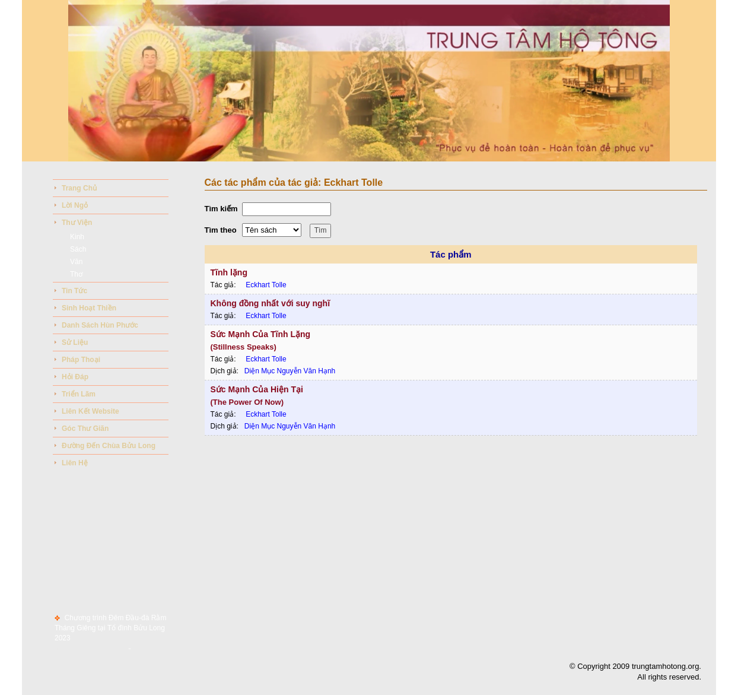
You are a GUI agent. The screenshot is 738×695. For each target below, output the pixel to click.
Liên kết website (90, 411)
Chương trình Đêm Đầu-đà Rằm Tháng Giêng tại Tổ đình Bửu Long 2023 (110, 631)
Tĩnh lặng (229, 272)
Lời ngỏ (75, 205)
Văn (76, 262)
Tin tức (74, 291)
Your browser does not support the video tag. (369, 80)
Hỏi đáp (75, 377)
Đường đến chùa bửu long (108, 446)
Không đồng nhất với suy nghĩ (270, 303)
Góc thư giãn (85, 428)
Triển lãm (79, 394)
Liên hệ (75, 463)
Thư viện (77, 222)
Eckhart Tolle (266, 285)
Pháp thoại (81, 360)
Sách (78, 249)
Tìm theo (221, 230)
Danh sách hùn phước (100, 325)
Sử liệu (75, 342)
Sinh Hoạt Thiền (89, 308)
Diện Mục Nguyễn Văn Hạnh (289, 371)
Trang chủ (79, 188)
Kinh (77, 237)
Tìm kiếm (221, 208)
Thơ (76, 274)
